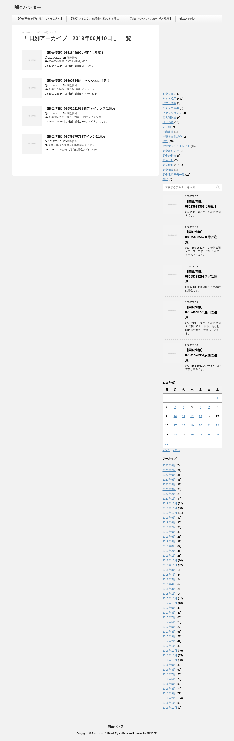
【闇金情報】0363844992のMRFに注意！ (74, 52)
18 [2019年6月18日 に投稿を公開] (183, 425)
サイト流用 (169, 98)
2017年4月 (169, 631)
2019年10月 (170, 512)
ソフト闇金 (169, 103)
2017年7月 (169, 617)
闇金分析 (168, 160)
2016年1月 (169, 702)
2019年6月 (169, 531)
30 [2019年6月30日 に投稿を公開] (166, 443)
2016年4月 (169, 688)
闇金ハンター (27, 8)
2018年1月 (169, 593)
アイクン (89, 144)
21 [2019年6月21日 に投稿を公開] (209, 425)
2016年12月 (170, 650)
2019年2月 (169, 550)
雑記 (165, 179)
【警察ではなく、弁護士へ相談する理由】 (96, 18)
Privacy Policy (187, 18)
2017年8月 (169, 612)
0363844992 (73, 61)
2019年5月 (169, 536)
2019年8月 (169, 522)
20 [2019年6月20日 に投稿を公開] (200, 425)
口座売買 (168, 122)
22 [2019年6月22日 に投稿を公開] (217, 425)
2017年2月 (169, 641)
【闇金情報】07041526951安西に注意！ (201, 355)
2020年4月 (169, 484)
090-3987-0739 (57, 144)
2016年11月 (170, 655)
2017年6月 (169, 622)
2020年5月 (169, 479)
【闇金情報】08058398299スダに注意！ (201, 276)
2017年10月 (170, 603)
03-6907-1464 (56, 89)
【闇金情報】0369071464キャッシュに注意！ (77, 80)
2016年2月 (169, 698)
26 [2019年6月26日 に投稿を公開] (192, 434)
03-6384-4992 (56, 61)
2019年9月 (169, 517)
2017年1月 (169, 645)
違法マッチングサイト (176, 146)
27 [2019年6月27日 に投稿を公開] (200, 434)
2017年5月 (169, 626)
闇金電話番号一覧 (174, 174)
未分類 (167, 127)
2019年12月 (170, 503)
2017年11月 (170, 598)
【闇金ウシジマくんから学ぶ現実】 (150, 18)
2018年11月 (170, 565)
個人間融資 (169, 117)
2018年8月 (169, 569)
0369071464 (73, 89)
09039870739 (75, 144)
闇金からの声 (171, 150)
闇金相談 (168, 169)
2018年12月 (170, 560)
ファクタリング (172, 112)
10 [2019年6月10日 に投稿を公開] (175, 416)
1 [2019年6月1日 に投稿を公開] (217, 398)
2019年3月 (169, 546)
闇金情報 (72, 57)
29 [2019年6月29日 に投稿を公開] (217, 434)
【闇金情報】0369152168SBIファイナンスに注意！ (81, 108)
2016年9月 (169, 664)
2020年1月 (169, 498)
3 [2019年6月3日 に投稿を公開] (175, 407)
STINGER (151, 733)
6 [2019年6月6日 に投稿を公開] (200, 407)
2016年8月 (169, 669)
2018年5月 (169, 579)
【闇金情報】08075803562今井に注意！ (201, 237)
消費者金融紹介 (172, 136)
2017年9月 (169, 607)
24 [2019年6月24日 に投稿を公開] (175, 434)
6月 (46, 32)
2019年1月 (169, 555)
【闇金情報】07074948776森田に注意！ (201, 312)
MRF (84, 61)
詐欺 (165, 141)
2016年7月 (169, 674)
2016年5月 (169, 683)
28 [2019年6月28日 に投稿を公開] (209, 434)
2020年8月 (169, 465)
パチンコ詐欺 (171, 108)
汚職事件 (168, 131)
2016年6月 (169, 679)
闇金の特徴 (169, 155)
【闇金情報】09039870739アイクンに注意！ (77, 136)
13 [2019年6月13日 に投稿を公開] (200, 416)
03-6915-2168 (56, 117)
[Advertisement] (192, 59)
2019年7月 (169, 527)
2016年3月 (169, 693)
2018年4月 (169, 584)
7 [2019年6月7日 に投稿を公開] (209, 407)
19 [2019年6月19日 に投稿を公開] (192, 425)
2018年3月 (169, 588)
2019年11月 (170, 508)
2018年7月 (169, 574)
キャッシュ (88, 89)
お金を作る (169, 93)
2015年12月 (170, 707)
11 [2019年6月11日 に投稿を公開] (183, 416)
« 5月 (166, 450)
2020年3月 (169, 489)
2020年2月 (169, 493)
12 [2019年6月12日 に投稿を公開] (192, 416)
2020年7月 (169, 470)
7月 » (176, 450)
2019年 (37, 32)
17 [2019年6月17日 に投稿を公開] (175, 425)
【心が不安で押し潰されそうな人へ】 (39, 18)
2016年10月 (170, 660)
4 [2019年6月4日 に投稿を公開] (183, 407)
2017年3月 (169, 636)
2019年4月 (169, 541)
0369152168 (73, 117)
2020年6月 (169, 474)
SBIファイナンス (91, 117)
